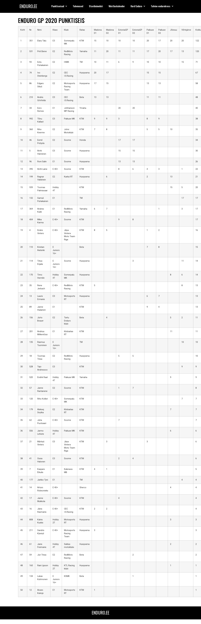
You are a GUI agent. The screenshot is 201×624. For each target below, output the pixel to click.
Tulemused (78, 6)
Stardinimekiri (96, 6)
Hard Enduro (138, 6)
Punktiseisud (59, 6)
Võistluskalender (117, 6)
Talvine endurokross (162, 6)
